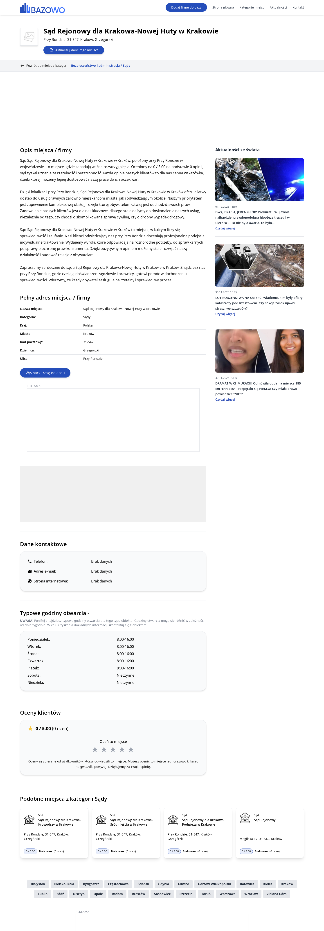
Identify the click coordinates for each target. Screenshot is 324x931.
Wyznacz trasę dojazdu (45, 372)
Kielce (267, 884)
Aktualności (278, 7)
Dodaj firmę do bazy (186, 7)
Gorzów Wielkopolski (214, 884)
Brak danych (101, 561)
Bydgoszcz (91, 884)
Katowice (247, 884)
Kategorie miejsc (251, 7)
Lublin (42, 894)
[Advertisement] (162, 105)
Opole (98, 894)
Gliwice (183, 884)
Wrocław (251, 894)
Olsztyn (79, 894)
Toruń (206, 894)
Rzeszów (138, 894)
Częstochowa (118, 884)
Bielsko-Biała (64, 884)
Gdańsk (143, 884)
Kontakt (298, 7)
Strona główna (223, 7)
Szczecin (186, 894)
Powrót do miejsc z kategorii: (75, 65)
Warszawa (227, 894)
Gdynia (163, 884)
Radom (117, 894)
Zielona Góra (276, 894)
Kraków (287, 884)
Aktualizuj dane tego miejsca (74, 50)
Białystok (38, 884)
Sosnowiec (162, 894)
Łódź (60, 894)
